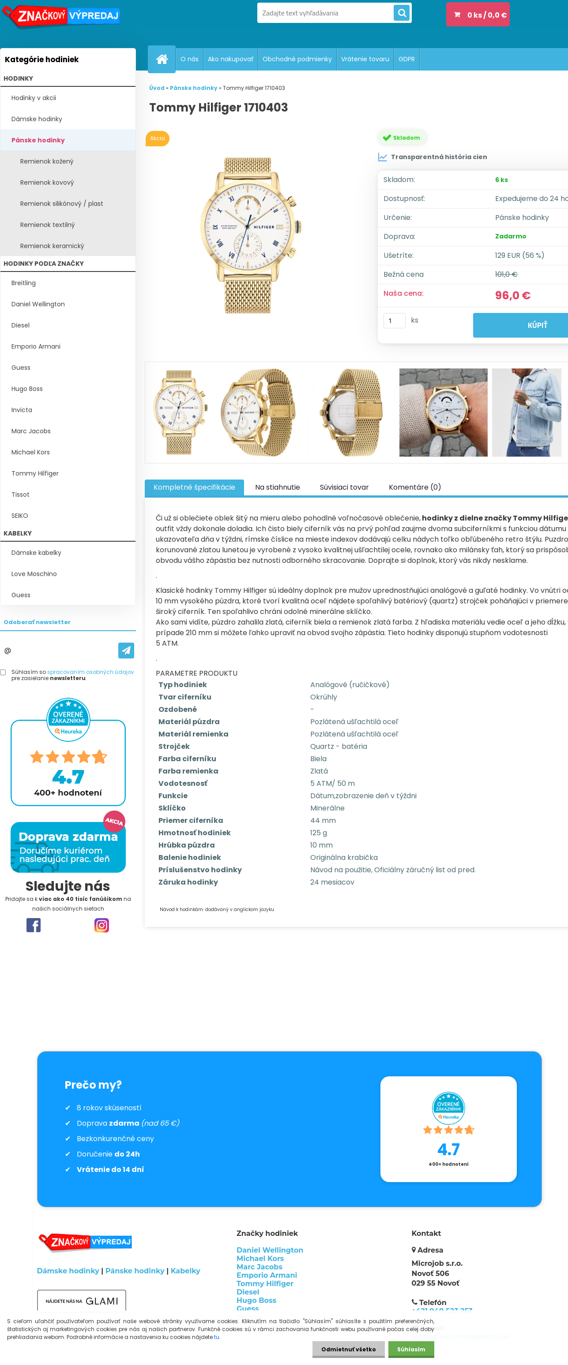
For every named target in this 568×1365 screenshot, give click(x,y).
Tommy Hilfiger (35, 473)
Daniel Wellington (38, 304)
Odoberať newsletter (37, 622)
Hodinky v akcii (33, 97)
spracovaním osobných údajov (90, 672)
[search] (402, 13)
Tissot (20, 494)
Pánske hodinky (38, 140)
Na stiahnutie (277, 487)
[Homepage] (165, 59)
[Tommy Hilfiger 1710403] (253, 235)
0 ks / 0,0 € (487, 15)
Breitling (23, 283)
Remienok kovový (47, 182)
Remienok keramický (52, 246)
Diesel (20, 325)
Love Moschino (34, 573)
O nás (190, 59)
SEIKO (19, 515)
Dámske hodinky (36, 119)
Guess (20, 367)
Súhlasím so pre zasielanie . (72, 675)
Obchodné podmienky (297, 59)
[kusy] (395, 320)
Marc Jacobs (31, 431)
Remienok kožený (47, 161)
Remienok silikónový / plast (61, 203)
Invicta (21, 409)
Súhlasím (411, 1349)
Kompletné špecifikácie (194, 487)
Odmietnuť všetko (348, 1349)
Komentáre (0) (415, 487)
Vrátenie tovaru (365, 59)
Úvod (157, 88)
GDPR (407, 59)
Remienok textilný (47, 224)
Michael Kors (30, 452)
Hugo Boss (27, 388)
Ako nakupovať (230, 59)
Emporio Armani (35, 346)
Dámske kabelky (36, 552)
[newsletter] (126, 650)
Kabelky (185, 1271)
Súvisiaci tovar (344, 487)
